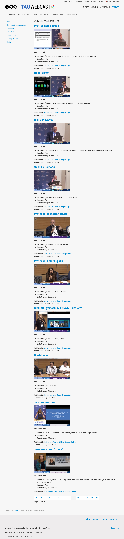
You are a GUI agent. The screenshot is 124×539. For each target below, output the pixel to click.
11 (63, 498)
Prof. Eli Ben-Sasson (46, 25)
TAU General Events (40, 15)
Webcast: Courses (82, 1)
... (53, 498)
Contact (104, 519)
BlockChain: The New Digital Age (57, 66)
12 (68, 498)
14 (78, 498)
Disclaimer (113, 519)
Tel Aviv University (97, 1)
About (88, 519)
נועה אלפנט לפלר (44, 402)
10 (58, 498)
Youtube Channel (113, 1)
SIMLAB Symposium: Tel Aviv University (58, 308)
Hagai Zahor (41, 72)
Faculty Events (57, 15)
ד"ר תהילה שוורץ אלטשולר (49, 449)
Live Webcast (23, 15)
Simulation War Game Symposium (57, 254)
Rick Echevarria (43, 119)
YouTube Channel (74, 15)
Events (12, 15)
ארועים (17, 511)
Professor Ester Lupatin (48, 261)
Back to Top (115, 528)
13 (73, 498)
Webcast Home (68, 1)
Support (95, 519)
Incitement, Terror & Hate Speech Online (60, 442)
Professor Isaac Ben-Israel (50, 213)
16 (87, 498)
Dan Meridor (41, 355)
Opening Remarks (45, 166)
